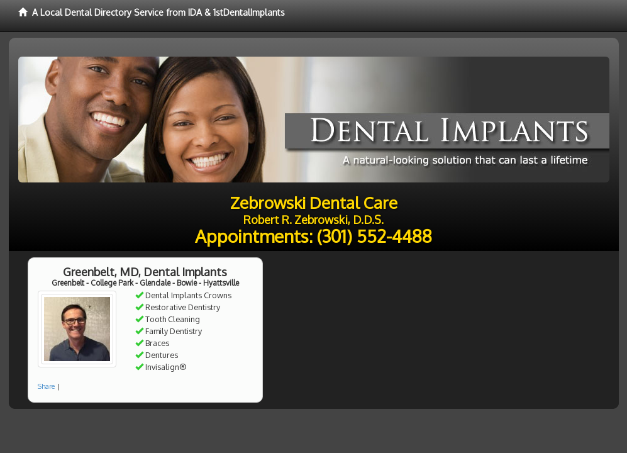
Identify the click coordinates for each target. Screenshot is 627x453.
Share (46, 386)
